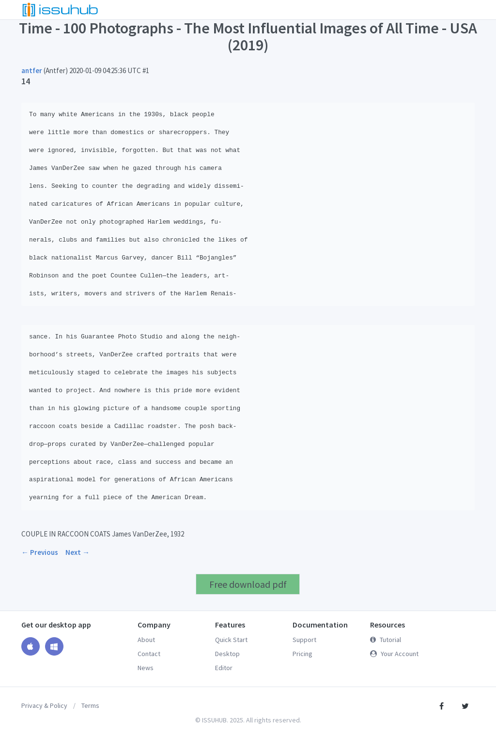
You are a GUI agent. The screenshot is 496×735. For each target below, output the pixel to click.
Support (304, 639)
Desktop (227, 653)
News (146, 667)
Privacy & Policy (44, 705)
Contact (149, 653)
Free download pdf (248, 584)
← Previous (39, 552)
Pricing (302, 653)
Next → (77, 552)
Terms (90, 705)
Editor (223, 667)
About (146, 639)
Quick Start (231, 639)
